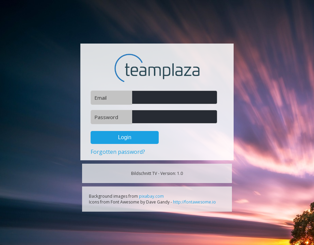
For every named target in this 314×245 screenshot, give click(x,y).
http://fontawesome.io (194, 202)
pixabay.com (151, 196)
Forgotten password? (118, 152)
